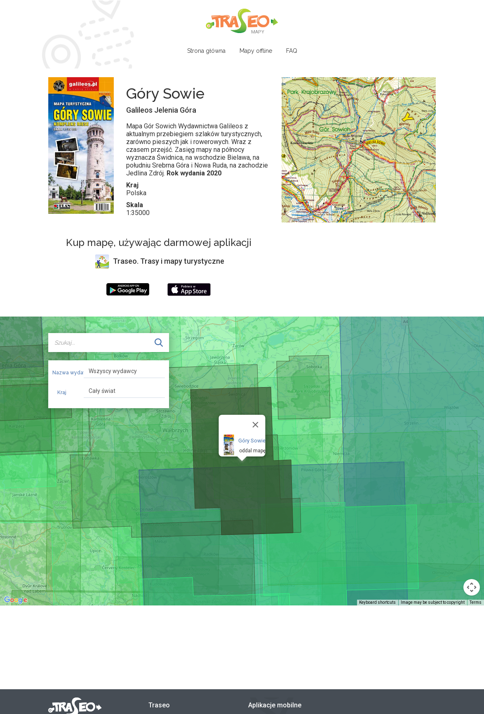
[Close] (255, 425)
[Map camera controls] (471, 587)
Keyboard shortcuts (377, 602)
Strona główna (206, 50)
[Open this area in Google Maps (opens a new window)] (15, 600)
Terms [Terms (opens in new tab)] (476, 602)
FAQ (291, 50)
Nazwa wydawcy (65, 373)
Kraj (61, 392)
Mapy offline (256, 50)
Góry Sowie (251, 440)
